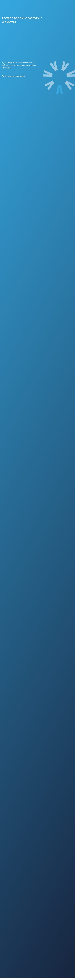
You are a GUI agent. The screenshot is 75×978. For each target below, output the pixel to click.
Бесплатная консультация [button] (13, 76)
